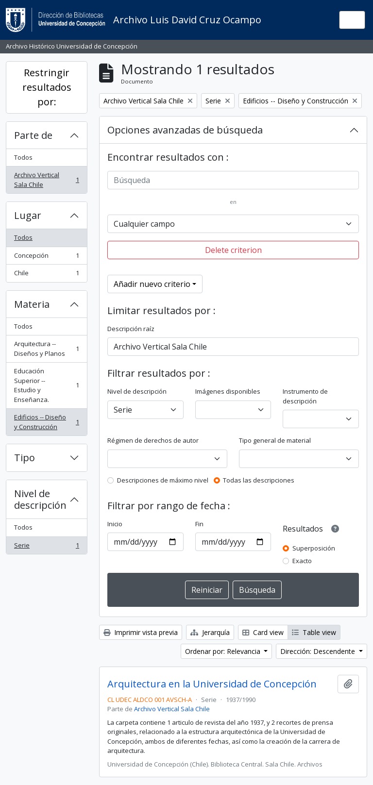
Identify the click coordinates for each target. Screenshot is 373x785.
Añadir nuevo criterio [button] (152, 284)
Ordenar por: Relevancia (223, 651)
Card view (263, 632)
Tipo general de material (275, 440)
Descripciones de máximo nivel (162, 480)
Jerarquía (210, 632)
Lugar (27, 215)
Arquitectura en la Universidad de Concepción (212, 684)
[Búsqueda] (233, 180)
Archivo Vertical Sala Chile (46, 179)
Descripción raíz (130, 328)
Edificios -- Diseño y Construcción (46, 422)
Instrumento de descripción (305, 396)
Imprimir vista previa (140, 632)
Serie (46, 547)
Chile (46, 275)
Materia (32, 304)
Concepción (46, 257)
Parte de (33, 135)
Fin (199, 523)
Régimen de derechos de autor (153, 440)
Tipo (24, 457)
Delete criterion (233, 250)
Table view (314, 632)
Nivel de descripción (40, 499)
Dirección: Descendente (318, 651)
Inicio (114, 523)
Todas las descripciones (258, 480)
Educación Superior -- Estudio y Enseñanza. (46, 385)
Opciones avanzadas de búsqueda (185, 129)
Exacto (302, 560)
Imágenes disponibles (227, 391)
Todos (23, 157)
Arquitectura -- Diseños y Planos (46, 348)
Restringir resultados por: (46, 87)
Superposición (313, 548)
